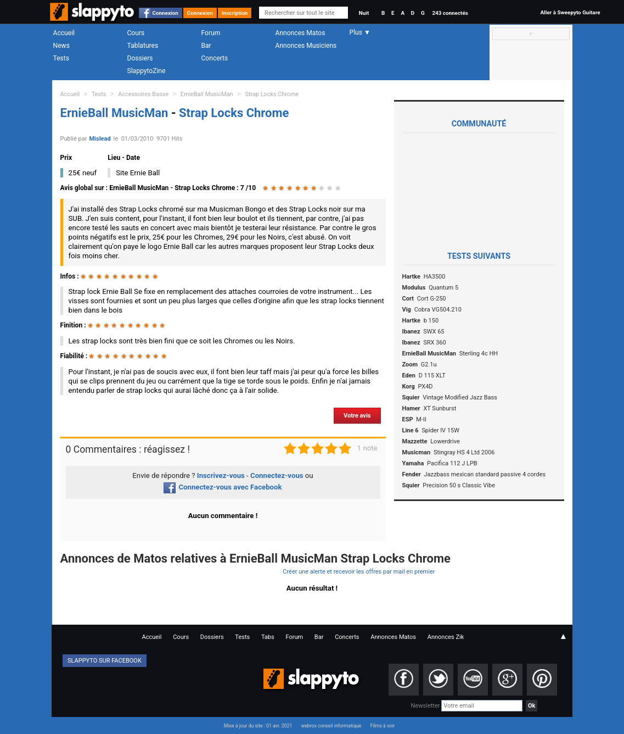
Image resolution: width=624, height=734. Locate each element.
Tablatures (143, 45)
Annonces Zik (446, 637)
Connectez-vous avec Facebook (223, 487)
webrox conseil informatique (331, 726)
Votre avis (357, 415)
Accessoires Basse (143, 94)
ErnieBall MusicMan (207, 94)
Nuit (364, 13)
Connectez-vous (276, 475)
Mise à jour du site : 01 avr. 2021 (258, 726)
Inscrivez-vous (221, 475)
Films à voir (382, 726)
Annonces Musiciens (306, 45)
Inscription (235, 13)
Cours (136, 33)
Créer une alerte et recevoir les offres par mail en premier (359, 571)
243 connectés (450, 13)
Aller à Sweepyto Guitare (570, 12)
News (61, 45)
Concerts (214, 58)
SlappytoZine (146, 71)
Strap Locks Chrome (272, 94)
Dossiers (140, 58)
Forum (211, 33)
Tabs (267, 637)
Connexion (165, 13)
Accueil (64, 33)
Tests (61, 58)
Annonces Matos (300, 33)
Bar (206, 45)
